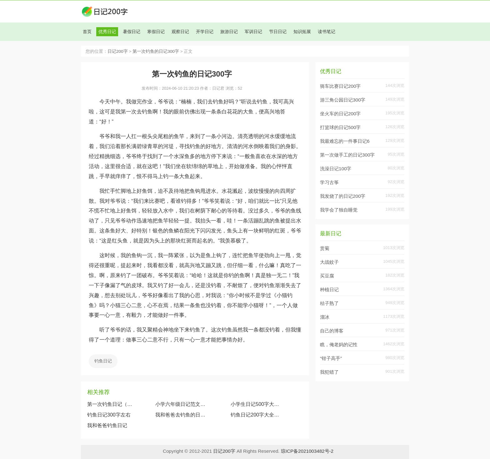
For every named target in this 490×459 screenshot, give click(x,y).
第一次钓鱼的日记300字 (155, 51)
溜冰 (324, 317)
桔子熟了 (329, 303)
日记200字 (118, 51)
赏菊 (324, 248)
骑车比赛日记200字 (340, 86)
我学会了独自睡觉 (339, 209)
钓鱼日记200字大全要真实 (257, 414)
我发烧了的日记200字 (342, 196)
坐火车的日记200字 (340, 113)
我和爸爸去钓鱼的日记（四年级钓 (180, 414)
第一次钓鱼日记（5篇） (110, 404)
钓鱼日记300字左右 (109, 414)
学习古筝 (329, 182)
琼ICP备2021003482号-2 (307, 451)
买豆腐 (327, 275)
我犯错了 (329, 372)
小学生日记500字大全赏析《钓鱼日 (257, 404)
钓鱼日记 (103, 360)
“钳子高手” (331, 358)
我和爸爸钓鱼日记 (107, 425)
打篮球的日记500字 (340, 127)
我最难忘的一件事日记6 (344, 141)
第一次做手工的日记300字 (347, 154)
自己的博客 (331, 330)
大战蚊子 (329, 262)
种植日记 (329, 289)
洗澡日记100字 (335, 168)
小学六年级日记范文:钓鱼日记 (180, 404)
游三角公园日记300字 (342, 99)
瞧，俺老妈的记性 (339, 344)
